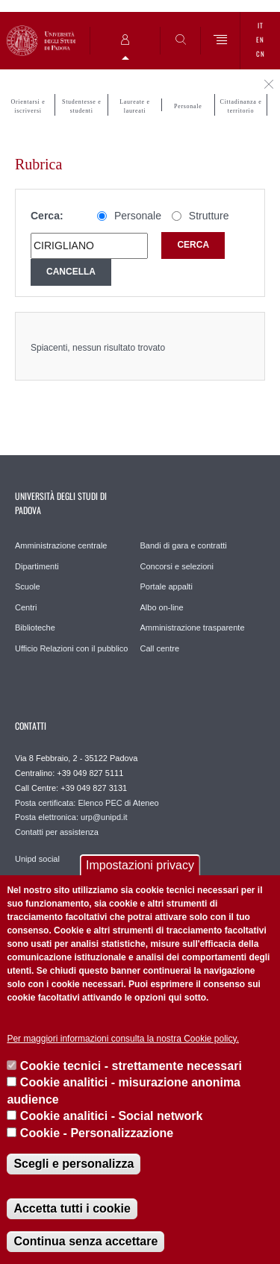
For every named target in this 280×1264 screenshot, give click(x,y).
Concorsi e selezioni (177, 566)
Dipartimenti (37, 566)
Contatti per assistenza (57, 831)
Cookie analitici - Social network (111, 1116)
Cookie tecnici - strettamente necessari (131, 1066)
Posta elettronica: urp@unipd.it (71, 817)
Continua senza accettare (85, 1241)
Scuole (27, 586)
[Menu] (221, 40)
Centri (26, 607)
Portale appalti (166, 586)
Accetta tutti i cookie (71, 1208)
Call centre (160, 648)
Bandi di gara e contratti (183, 545)
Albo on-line (162, 607)
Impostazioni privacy (140, 865)
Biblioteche (35, 627)
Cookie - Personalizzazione (96, 1133)
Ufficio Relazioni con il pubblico (71, 648)
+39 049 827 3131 (93, 787)
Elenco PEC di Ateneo (118, 802)
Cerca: (47, 216)
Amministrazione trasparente (192, 627)
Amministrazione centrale (61, 545)
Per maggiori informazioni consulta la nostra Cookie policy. (123, 1038)
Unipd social (37, 858)
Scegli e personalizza (73, 1163)
